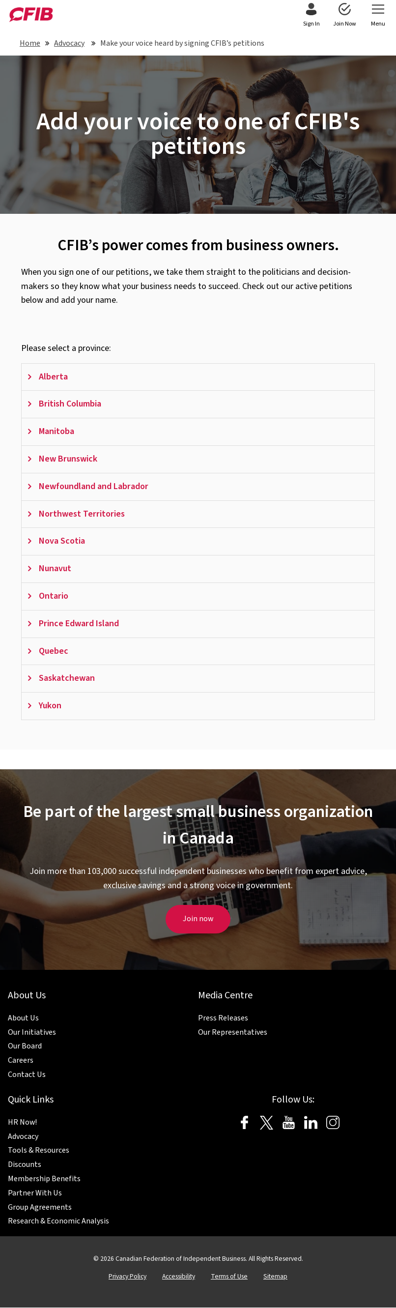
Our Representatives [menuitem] (232, 1032)
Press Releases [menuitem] (223, 1018)
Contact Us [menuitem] (27, 1075)
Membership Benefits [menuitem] (44, 1179)
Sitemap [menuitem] (275, 1276)
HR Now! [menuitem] (22, 1122)
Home (30, 43)
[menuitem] (311, 16)
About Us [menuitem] (23, 1018)
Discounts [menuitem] (24, 1165)
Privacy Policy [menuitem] (127, 1276)
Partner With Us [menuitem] (35, 1193)
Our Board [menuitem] (25, 1046)
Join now (198, 918)
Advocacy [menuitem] (23, 1137)
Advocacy (69, 43)
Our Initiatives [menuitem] (32, 1032)
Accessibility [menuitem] (178, 1276)
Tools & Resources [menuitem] (38, 1150)
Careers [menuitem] (20, 1060)
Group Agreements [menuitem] (40, 1207)
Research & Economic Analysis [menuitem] (58, 1221)
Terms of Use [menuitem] (229, 1276)
